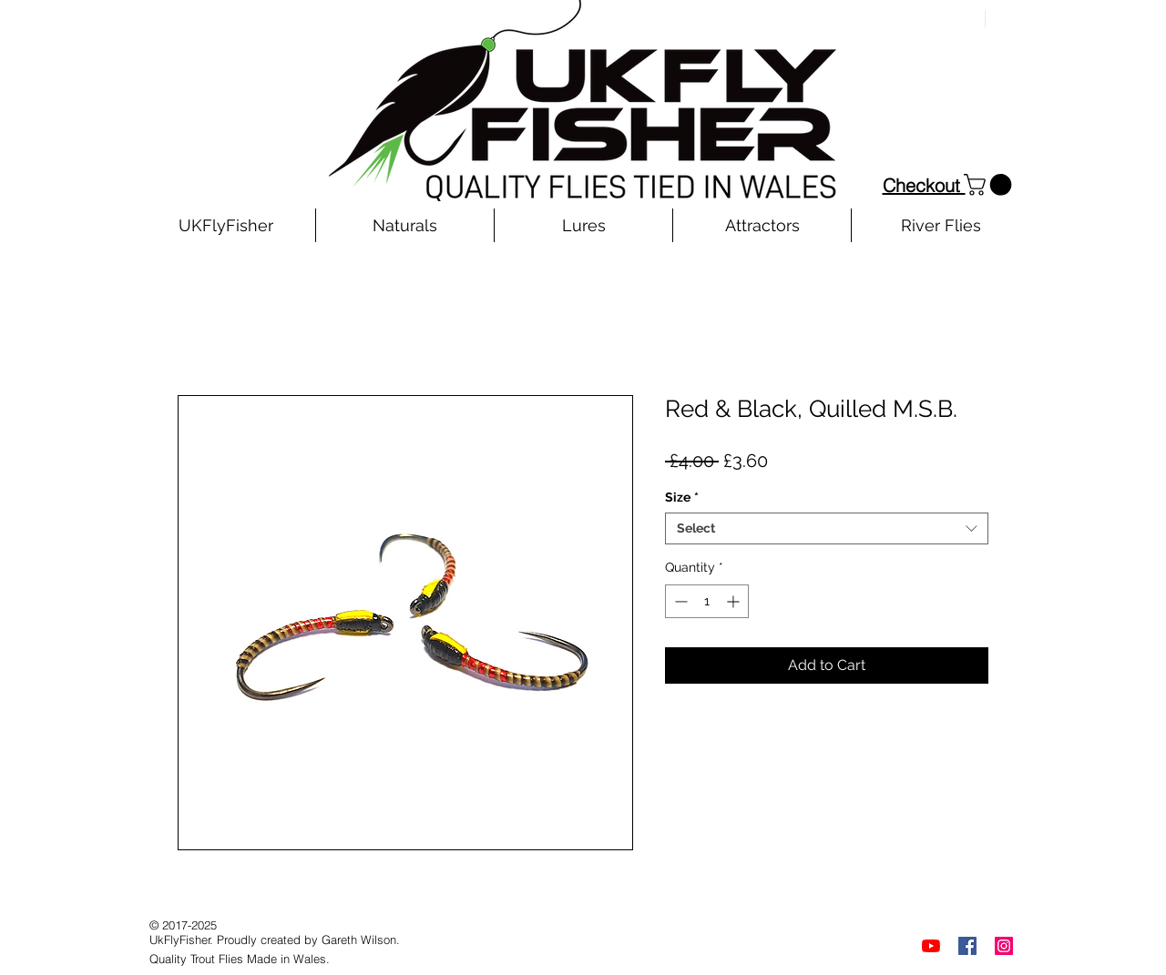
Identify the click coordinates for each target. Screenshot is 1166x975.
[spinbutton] (706, 601)
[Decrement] (679, 601)
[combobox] (826, 528)
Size (682, 497)
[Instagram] (1004, 946)
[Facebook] (967, 946)
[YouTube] (931, 946)
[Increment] (734, 601)
